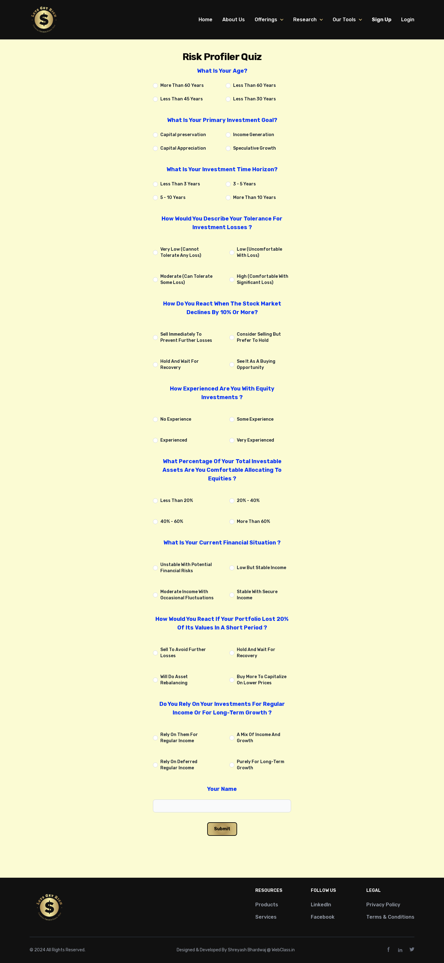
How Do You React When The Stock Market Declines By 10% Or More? (222, 308)
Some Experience (255, 419)
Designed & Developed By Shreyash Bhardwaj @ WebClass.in (236, 950)
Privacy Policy (383, 905)
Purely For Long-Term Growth (260, 765)
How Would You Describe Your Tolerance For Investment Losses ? (222, 223)
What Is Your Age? (222, 70)
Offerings (269, 19)
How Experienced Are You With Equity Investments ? (222, 393)
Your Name (222, 789)
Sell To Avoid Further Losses (183, 652)
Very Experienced (255, 440)
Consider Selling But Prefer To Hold (259, 337)
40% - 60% (171, 521)
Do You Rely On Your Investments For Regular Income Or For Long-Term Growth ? (222, 708)
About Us (233, 19)
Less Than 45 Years (181, 99)
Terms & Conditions (390, 917)
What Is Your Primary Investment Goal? (222, 120)
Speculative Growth (254, 148)
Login (407, 19)
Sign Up (381, 19)
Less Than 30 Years (254, 99)
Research (308, 19)
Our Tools (347, 19)
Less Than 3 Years (180, 184)
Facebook (323, 917)
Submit (222, 828)
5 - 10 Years (173, 197)
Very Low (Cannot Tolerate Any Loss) (180, 252)
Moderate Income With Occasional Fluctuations (187, 595)
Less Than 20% (176, 500)
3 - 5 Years (244, 184)
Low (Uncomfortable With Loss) (259, 252)
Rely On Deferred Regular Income (178, 765)
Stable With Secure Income (257, 595)
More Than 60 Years (182, 85)
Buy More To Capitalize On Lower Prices (261, 680)
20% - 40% (248, 500)
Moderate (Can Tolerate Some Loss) (186, 279)
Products (266, 905)
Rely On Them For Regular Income (179, 737)
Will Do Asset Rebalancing (174, 680)
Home (205, 19)
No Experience (175, 419)
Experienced (173, 440)
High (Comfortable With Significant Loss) (262, 279)
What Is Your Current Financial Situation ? (222, 542)
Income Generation (253, 134)
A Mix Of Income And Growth (258, 737)
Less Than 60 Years (254, 85)
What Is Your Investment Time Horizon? (222, 169)
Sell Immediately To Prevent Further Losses (186, 337)
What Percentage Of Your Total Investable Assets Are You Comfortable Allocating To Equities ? (222, 470)
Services (266, 917)
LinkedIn (321, 905)
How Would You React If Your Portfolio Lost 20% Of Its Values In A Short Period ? (222, 623)
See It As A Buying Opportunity (256, 364)
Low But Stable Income (261, 567)
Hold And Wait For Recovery (179, 364)
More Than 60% (253, 521)
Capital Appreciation (183, 148)
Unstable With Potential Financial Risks (186, 567)
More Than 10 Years (254, 197)
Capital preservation (183, 134)
